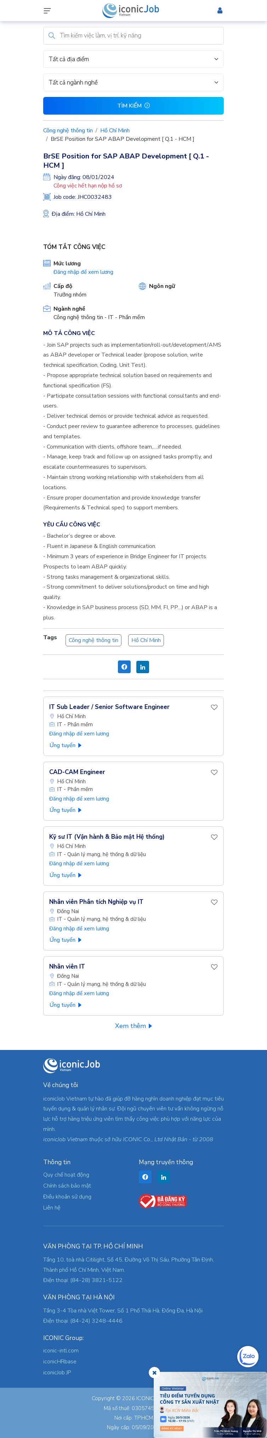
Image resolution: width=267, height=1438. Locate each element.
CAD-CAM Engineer (77, 772)
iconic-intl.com (61, 1351)
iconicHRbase (59, 1361)
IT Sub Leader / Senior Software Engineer (109, 707)
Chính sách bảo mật (67, 1186)
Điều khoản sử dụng (67, 1197)
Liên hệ (51, 1208)
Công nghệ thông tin (68, 130)
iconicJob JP (57, 1372)
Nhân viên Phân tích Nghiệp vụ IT (96, 902)
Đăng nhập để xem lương (83, 272)
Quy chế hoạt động (66, 1175)
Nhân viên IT (67, 967)
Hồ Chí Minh (115, 130)
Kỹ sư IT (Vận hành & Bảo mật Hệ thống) (107, 837)
